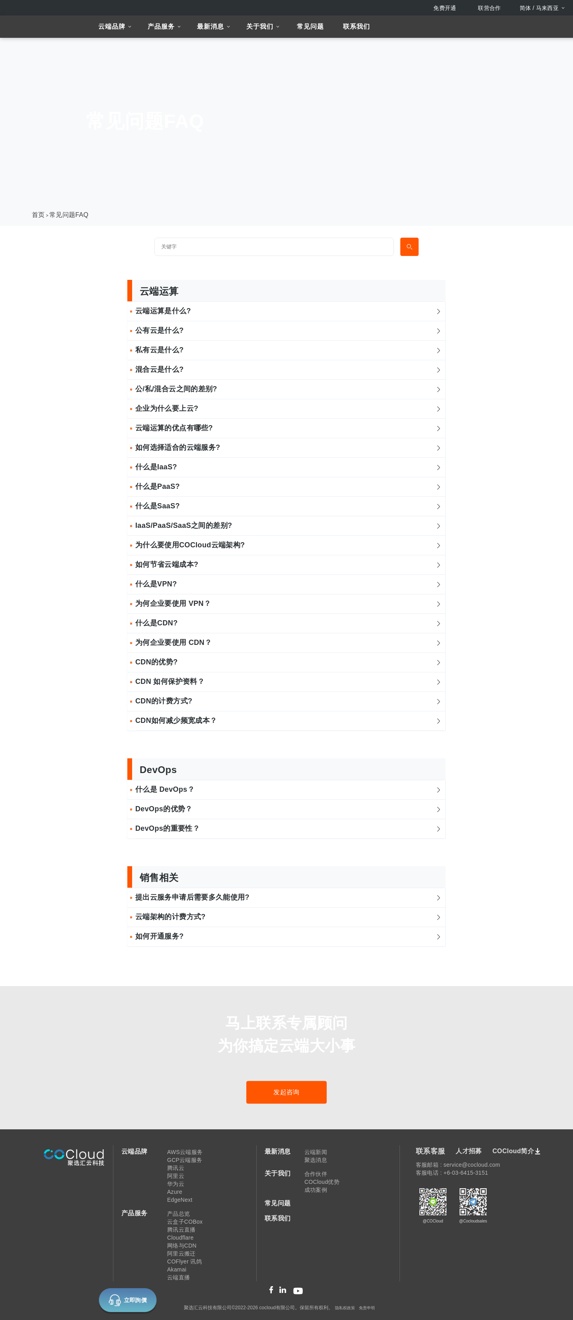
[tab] (286, 311)
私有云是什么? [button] (288, 350)
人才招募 (468, 1151)
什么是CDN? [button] (288, 623)
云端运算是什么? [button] (288, 311)
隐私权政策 (345, 1308)
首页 (38, 214)
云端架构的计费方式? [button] (288, 917)
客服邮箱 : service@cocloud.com (458, 1165)
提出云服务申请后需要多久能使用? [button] (288, 897)
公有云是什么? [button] (288, 330)
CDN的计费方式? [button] (288, 701)
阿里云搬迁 (181, 1253)
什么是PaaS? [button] (288, 486)
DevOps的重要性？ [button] (288, 828)
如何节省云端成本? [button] (288, 564)
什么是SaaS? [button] (288, 506)
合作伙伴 (315, 1174)
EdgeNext (180, 1200)
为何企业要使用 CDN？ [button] (288, 642)
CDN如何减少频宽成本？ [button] (288, 720)
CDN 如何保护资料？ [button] (288, 681)
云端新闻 (315, 1152)
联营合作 (489, 8)
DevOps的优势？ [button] (288, 809)
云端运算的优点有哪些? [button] (288, 428)
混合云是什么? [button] (288, 369)
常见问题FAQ (68, 214)
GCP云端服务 (184, 1160)
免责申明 (367, 1308)
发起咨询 (286, 1092)
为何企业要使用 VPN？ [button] (288, 603)
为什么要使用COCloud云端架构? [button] (288, 545)
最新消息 (210, 26)
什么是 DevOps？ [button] (288, 789)
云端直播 (178, 1277)
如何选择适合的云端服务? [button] (288, 447)
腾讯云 (175, 1168)
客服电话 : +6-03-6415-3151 (452, 1173)
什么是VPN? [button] (288, 584)
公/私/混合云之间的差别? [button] (288, 389)
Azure (174, 1192)
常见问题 (310, 26)
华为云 (175, 1184)
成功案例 (315, 1190)
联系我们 (356, 26)
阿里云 (175, 1176)
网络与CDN (182, 1245)
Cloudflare (180, 1237)
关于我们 (259, 26)
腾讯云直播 (181, 1229)
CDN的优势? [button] (288, 662)
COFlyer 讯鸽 (184, 1261)
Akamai (176, 1269)
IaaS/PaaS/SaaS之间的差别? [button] (288, 525)
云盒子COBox (185, 1221)
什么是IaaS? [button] (288, 467)
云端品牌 (111, 26)
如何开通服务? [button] (288, 936)
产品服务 (161, 26)
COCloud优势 (321, 1182)
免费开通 (444, 8)
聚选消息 (315, 1160)
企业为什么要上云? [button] (288, 408)
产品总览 (178, 1214)
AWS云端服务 (185, 1152)
